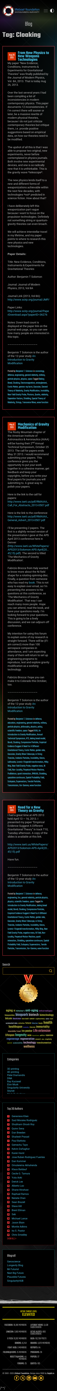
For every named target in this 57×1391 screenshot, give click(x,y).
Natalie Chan (19, 1198)
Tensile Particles (34, 782)
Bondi (10, 742)
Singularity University (18, 1087)
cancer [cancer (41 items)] (32, 1019)
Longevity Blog (15, 1265)
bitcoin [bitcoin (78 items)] (8, 1018)
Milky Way (39, 929)
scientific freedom (15, 731)
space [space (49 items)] (9, 1043)
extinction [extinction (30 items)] (21, 1023)
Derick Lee (17, 1181)
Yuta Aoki (17, 1177)
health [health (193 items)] (47, 1023)
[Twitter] (22, 1378)
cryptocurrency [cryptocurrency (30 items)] (40, 1019)
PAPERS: (33, 1357)
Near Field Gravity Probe (17, 395)
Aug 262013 (12, 56)
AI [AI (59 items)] (14, 1011)
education (12, 723)
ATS (27, 739)
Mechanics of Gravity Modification (33, 426)
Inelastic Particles (22, 758)
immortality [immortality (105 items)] (43, 1027)
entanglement (41, 383)
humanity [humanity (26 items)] (26, 1027)
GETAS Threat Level (28, 1314)
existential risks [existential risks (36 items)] (11, 1023)
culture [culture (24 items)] (47, 1019)
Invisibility (45, 391)
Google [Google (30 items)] (40, 1023)
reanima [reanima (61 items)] (49, 1035)
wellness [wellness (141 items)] (29, 1047)
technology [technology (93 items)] (29, 1043)
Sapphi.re (50, 1373)
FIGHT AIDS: (12, 1348)
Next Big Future (15, 1273)
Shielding (27, 399)
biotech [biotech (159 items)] (34, 1015)
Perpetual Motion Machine (33, 770)
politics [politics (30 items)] (42, 1036)
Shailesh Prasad (20, 1136)
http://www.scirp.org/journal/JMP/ (28, 299)
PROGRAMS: (35, 1352)
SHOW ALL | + (11, 1239)
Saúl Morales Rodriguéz (24, 1120)
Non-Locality (17, 770)
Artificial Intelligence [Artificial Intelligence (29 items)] (45, 1011)
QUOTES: (33, 1364)
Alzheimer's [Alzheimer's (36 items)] (20, 1011)
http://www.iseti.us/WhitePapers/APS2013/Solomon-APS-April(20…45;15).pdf (28, 549)
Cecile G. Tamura (21, 1173)
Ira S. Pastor (18, 1230)
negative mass (37, 766)
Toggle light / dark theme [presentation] (52, 11)
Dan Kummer (19, 1161)
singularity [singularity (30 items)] (48, 1039)
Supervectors (21, 782)
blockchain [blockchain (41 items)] (17, 1019)
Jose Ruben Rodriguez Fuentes (28, 1157)
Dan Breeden (18, 1132)
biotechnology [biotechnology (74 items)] (47, 1015)
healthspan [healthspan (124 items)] (15, 1027)
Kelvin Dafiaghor (21, 1148)
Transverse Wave (29, 402)
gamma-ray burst (26, 387)
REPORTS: (34, 1348)
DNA (9, 1078)
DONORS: (18, 1343)
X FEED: (10, 1339)
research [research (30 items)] (38, 1039)
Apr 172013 (12, 809)
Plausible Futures (16, 1276)
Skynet (10, 1090)
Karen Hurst (18, 1153)
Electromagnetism (28, 383)
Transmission (13, 785)
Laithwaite (12, 762)
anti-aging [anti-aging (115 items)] (31, 1011)
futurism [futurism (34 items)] (35, 1023)
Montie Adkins (19, 1226)
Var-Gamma (24, 785)
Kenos (42, 758)
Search (50, 970)
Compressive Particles (29, 742)
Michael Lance (19, 1218)
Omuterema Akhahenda (24, 1165)
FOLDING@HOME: (9, 1352)
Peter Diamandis (16, 1075)
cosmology (39, 371)
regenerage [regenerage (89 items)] (13, 1039)
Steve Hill (17, 1206)
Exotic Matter (13, 387)
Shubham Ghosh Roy (23, 1124)
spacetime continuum (16, 778)
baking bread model (37, 739)
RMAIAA (35, 774)
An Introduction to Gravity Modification (22, 359)
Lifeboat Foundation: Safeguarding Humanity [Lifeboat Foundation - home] (20, 10)
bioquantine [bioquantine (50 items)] (10, 1015)
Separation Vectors (15, 399)
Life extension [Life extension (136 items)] (41, 1031)
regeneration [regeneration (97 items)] (27, 1039)
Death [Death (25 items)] (51, 1019)
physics (24, 379)
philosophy (25, 727)
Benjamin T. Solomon (24, 371)
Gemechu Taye (20, 1144)
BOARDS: (33, 1343)
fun (19, 898)
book (32, 582)
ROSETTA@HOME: (17, 1357)
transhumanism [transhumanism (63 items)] (44, 1042)
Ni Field (38, 933)
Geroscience (13, 1261)
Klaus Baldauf (19, 1169)
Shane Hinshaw (20, 1189)
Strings (18, 402)
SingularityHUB (15, 1280)
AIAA (36, 731)
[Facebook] (16, 1378)
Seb (14, 1214)
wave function (42, 402)
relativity (44, 395)
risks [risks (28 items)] (42, 1039)
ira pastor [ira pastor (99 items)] (27, 1031)
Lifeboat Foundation (21, 1373)
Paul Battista (19, 1140)
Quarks (37, 395)
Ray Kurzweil (14, 1081)
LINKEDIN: (10, 1332)
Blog (28, 24)
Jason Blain (18, 1222)
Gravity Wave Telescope (25, 754)
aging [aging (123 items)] (9, 1011)
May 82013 (11, 426)
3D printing (13, 1068)
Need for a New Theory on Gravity (31, 809)
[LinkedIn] (28, 1378)
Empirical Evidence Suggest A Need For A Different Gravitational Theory (27, 746)
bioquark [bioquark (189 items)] (22, 1015)
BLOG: (32, 1339)
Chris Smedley (19, 1234)
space (30, 379)
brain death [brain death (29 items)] (25, 1019)
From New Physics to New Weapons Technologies (33, 56)
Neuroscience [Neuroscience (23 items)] (35, 1036)
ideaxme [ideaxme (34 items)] (32, 1027)
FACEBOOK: (8, 1325)
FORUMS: (20, 1364)
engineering (19, 375)
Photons (30, 395)
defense (11, 375)
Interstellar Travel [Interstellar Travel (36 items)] (14, 1031)
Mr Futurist (13, 1269)
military (42, 375)
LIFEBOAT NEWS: (36, 1325)
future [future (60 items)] (28, 1023)
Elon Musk (12, 1084)
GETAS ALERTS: (36, 1332)
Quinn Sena (18, 1128)
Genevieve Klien (20, 1116)
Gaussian (37, 387)
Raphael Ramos (20, 1194)
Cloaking (16, 383)
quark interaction (24, 774)
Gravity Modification (32, 391)
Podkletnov (12, 774)
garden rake (40, 750)
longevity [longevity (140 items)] (21, 1035)
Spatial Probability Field (35, 778)
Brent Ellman (18, 1210)
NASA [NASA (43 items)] (29, 1035)
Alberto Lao (18, 1185)
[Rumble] (41, 1378)
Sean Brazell (18, 1202)
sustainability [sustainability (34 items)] (17, 1043)
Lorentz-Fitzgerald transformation (30, 762)
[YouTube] (35, 1378)
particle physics (14, 379)
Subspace (11, 782)
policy (40, 727)
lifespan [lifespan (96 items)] (9, 1035)
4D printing (13, 1072)
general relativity (31, 375)
